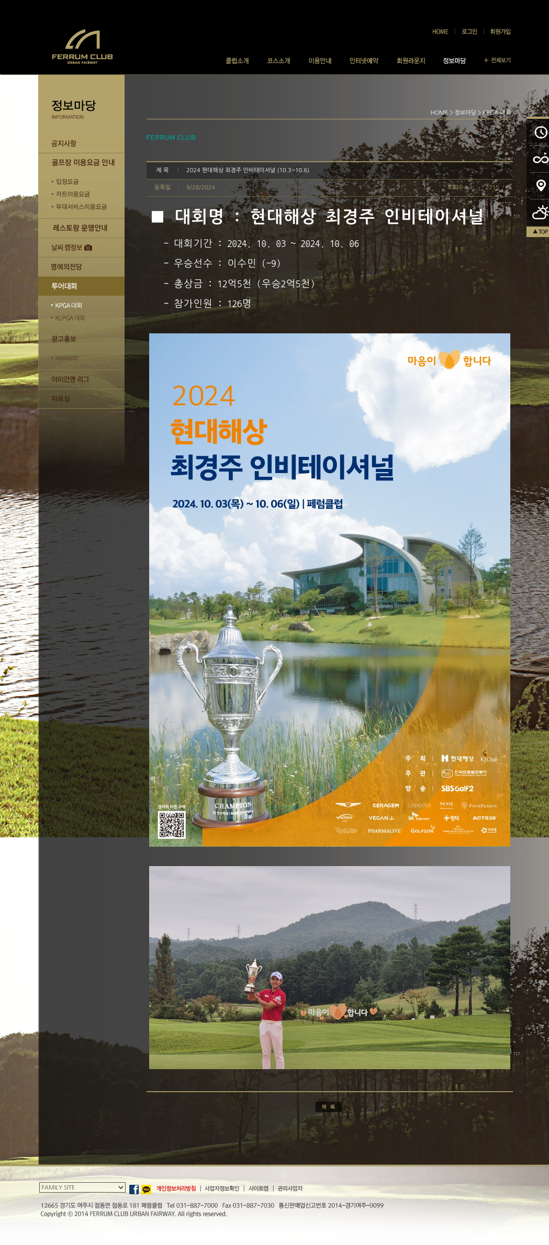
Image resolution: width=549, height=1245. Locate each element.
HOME (440, 113)
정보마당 (465, 113)
